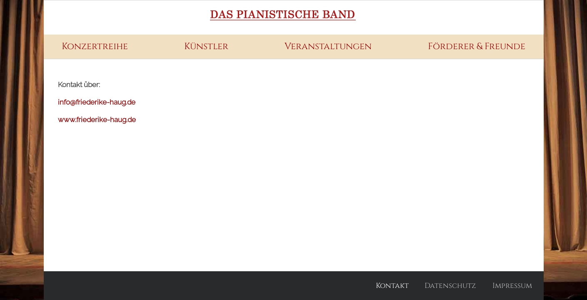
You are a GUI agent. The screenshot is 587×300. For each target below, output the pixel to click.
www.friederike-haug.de (97, 119)
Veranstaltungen (328, 46)
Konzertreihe (95, 46)
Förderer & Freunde (476, 46)
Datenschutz (450, 285)
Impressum (512, 285)
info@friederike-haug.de (96, 102)
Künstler (206, 46)
